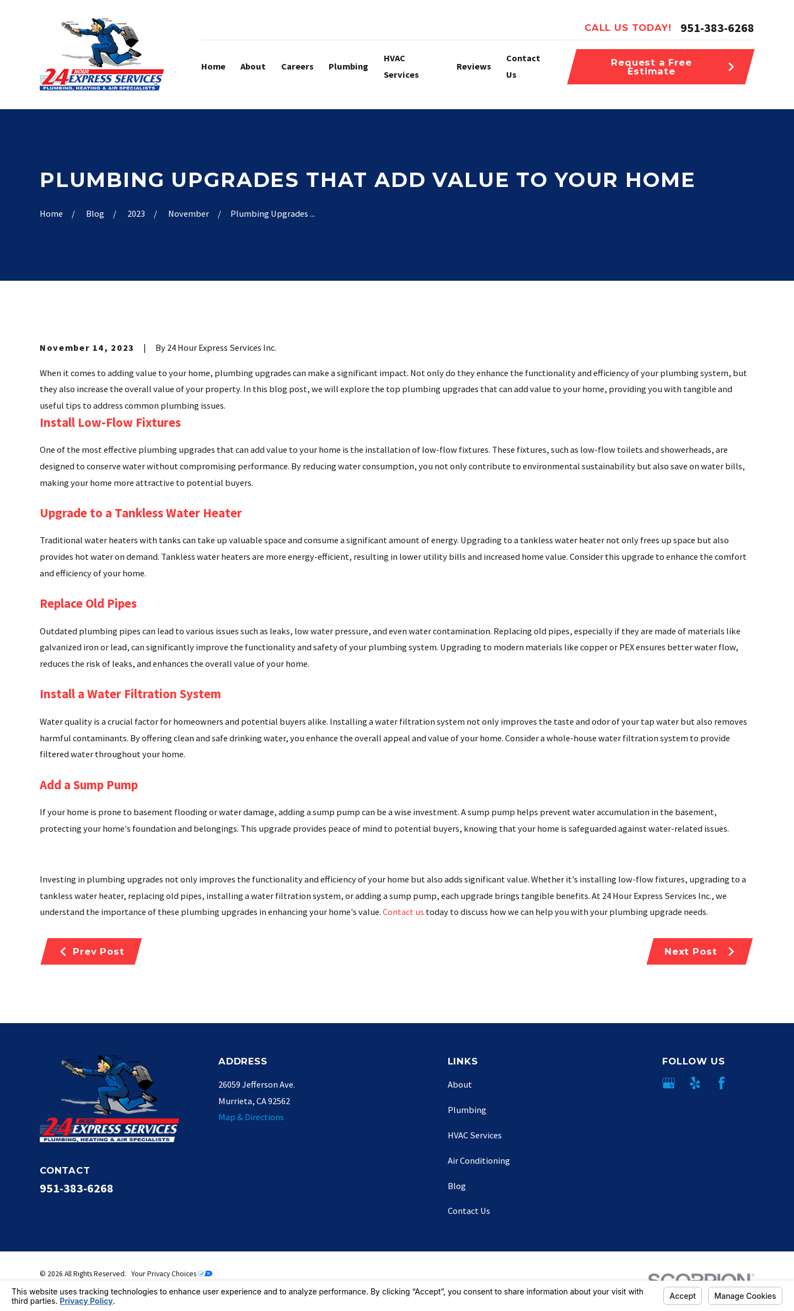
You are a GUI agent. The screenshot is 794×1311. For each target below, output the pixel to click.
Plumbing (467, 1109)
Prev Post (91, 951)
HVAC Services (475, 1135)
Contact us (403, 911)
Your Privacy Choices (171, 1273)
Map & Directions (251, 1116)
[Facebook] (721, 1083)
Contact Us (469, 1210)
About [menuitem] (253, 66)
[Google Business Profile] (668, 1083)
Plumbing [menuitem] (348, 66)
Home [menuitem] (213, 66)
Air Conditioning (479, 1160)
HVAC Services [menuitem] (401, 66)
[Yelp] (695, 1083)
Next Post (700, 951)
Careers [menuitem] (297, 66)
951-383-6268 (717, 28)
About (460, 1084)
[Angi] (748, 1083)
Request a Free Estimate (673, 67)
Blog (457, 1185)
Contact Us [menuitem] (523, 66)
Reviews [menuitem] (474, 66)
